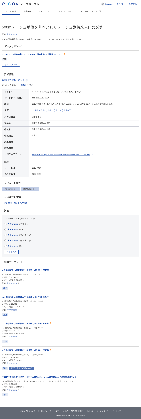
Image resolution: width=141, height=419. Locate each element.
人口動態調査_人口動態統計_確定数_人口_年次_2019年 (25, 350)
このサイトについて (27, 411)
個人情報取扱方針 (77, 411)
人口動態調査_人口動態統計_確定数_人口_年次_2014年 (25, 324)
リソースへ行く (11, 65)
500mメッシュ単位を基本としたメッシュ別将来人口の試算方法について (34, 54)
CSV (5, 288)
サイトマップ (116, 411)
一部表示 (22, 85)
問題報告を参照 (30, 189)
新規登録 (133, 4)
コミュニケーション (65, 11)
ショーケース (44, 11)
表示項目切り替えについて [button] (15, 80)
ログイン (120, 4)
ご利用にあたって (44, 411)
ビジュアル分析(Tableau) (21, 368)
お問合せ (90, 411)
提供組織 (27, 11)
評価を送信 (11, 252)
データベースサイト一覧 (91, 11)
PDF (5, 395)
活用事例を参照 (11, 189)
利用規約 (65, 411)
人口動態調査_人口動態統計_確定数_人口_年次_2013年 (25, 297)
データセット (11, 11)
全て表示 (29, 85)
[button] (107, 4)
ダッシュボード (102, 411)
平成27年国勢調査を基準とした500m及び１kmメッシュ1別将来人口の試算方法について (39, 377)
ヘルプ (56, 411)
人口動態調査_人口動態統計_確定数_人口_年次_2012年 (25, 270)
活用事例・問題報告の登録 (15, 203)
